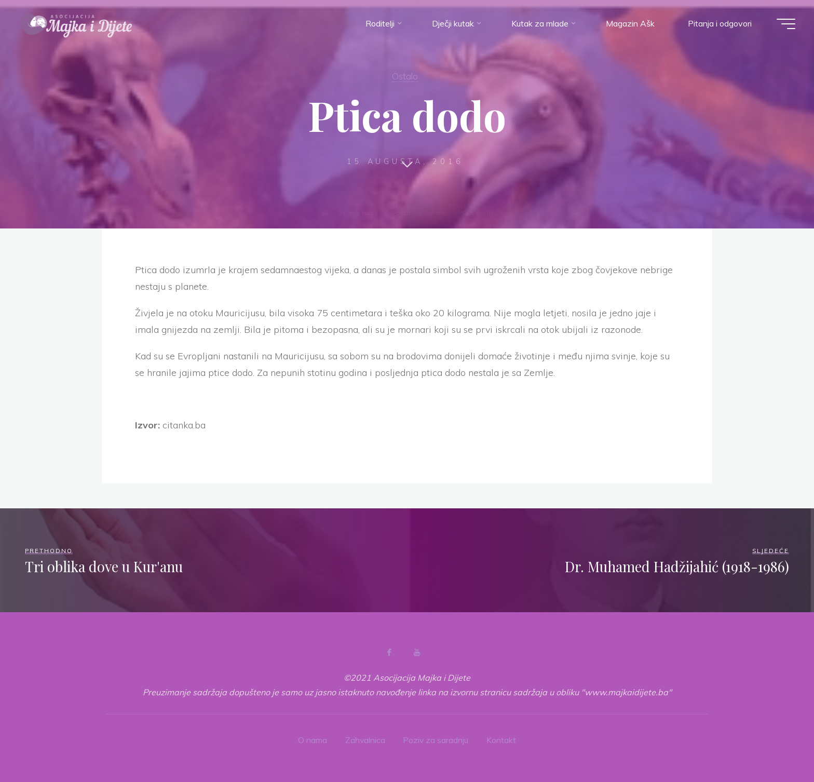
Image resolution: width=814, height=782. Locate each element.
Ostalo (404, 76)
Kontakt (502, 739)
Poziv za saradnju (436, 739)
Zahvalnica (365, 739)
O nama (312, 739)
